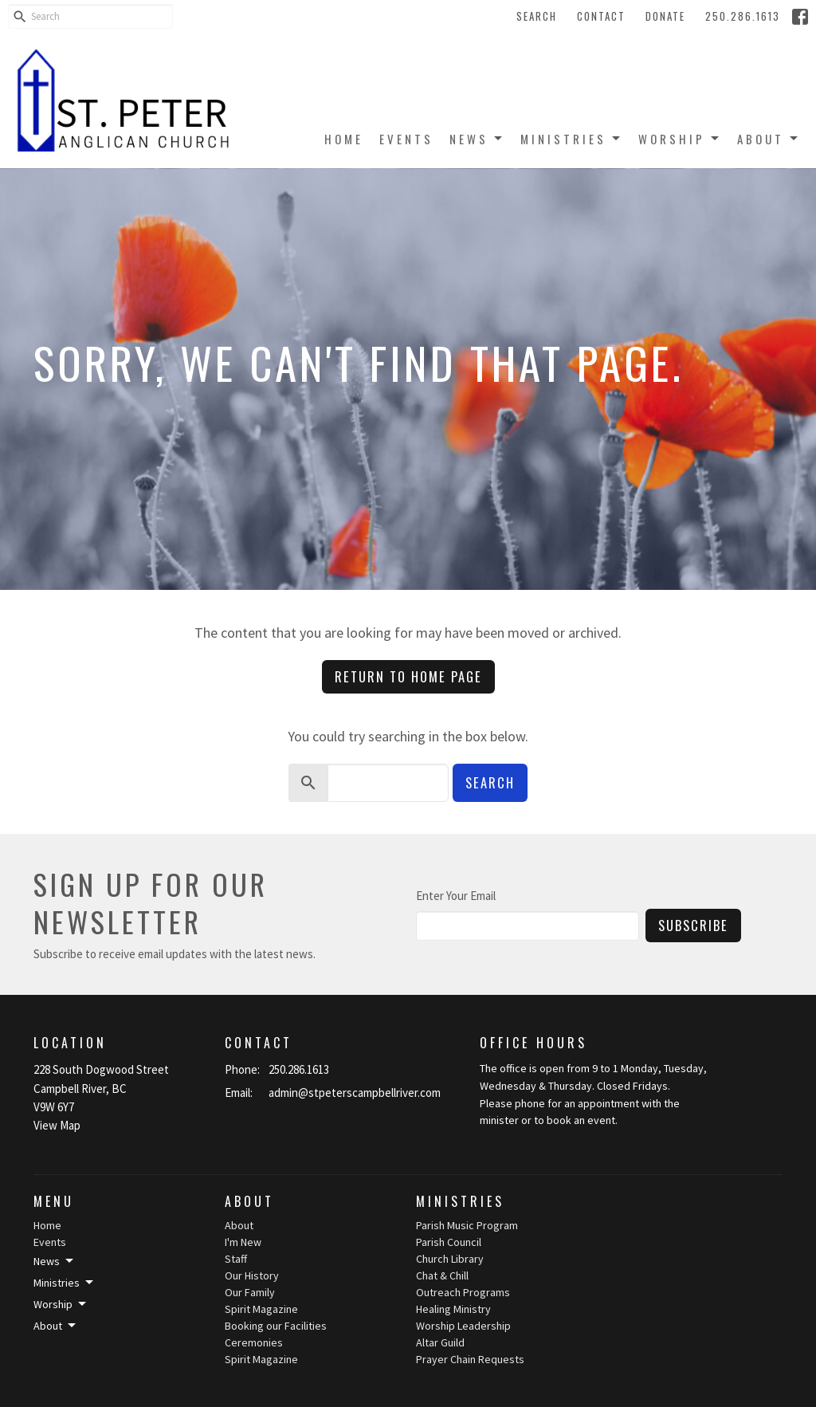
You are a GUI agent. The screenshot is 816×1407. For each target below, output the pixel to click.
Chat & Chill (442, 1275)
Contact (601, 16)
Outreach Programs (463, 1292)
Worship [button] (60, 1304)
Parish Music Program (467, 1225)
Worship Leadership (463, 1326)
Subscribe (693, 925)
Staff (236, 1259)
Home (343, 138)
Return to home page (408, 676)
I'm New (243, 1242)
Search (536, 16)
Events (406, 138)
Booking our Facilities (276, 1326)
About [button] (55, 1326)
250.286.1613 (742, 16)
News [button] (54, 1261)
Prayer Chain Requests (470, 1359)
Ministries (571, 138)
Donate (665, 16)
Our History (252, 1275)
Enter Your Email (456, 895)
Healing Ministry (453, 1309)
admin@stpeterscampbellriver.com (355, 1092)
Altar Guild (440, 1342)
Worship (679, 138)
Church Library (450, 1259)
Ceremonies (254, 1342)
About (768, 138)
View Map (56, 1125)
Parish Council (448, 1242)
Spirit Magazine (261, 1309)
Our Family (250, 1292)
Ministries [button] (64, 1283)
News (476, 138)
